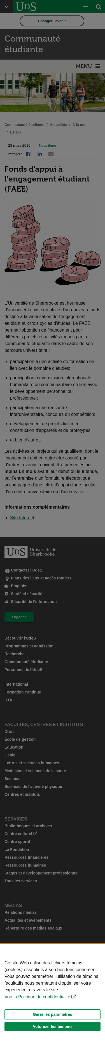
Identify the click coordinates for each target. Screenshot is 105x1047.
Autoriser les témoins (52, 1026)
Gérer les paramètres (52, 1014)
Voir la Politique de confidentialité (37, 996)
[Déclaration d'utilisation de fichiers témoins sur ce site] (52, 995)
